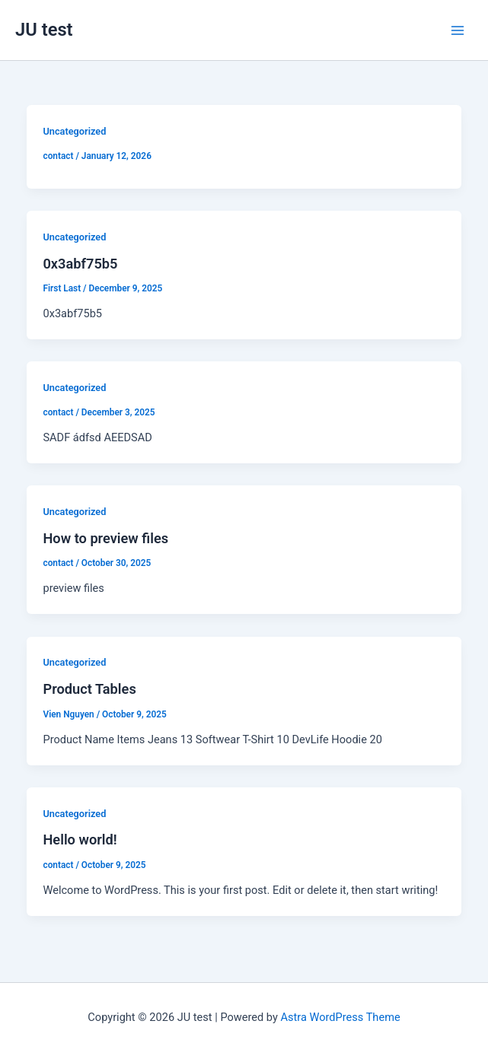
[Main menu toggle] (457, 29)
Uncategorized (74, 131)
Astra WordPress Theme (340, 1017)
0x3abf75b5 (80, 264)
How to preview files (105, 538)
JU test (44, 29)
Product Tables (89, 689)
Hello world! (79, 840)
